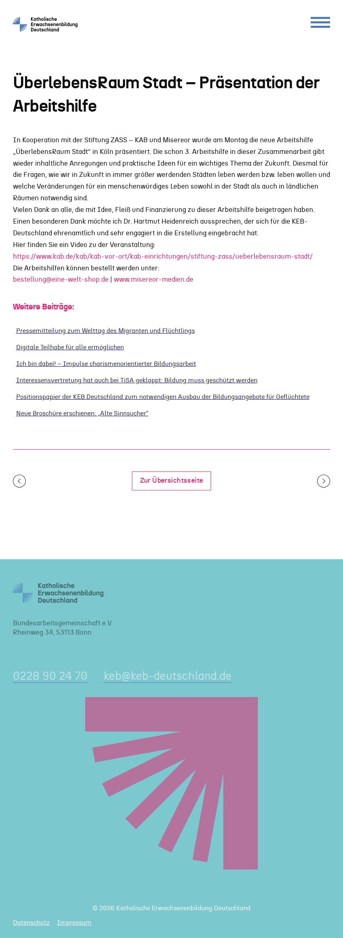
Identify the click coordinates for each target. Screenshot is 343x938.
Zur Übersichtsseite (171, 480)
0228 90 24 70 (50, 676)
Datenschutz (31, 922)
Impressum (74, 922)
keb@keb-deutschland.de (168, 676)
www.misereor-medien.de (153, 279)
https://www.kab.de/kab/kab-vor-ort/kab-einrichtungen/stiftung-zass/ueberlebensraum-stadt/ (163, 256)
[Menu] (320, 24)
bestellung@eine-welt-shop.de (61, 279)
